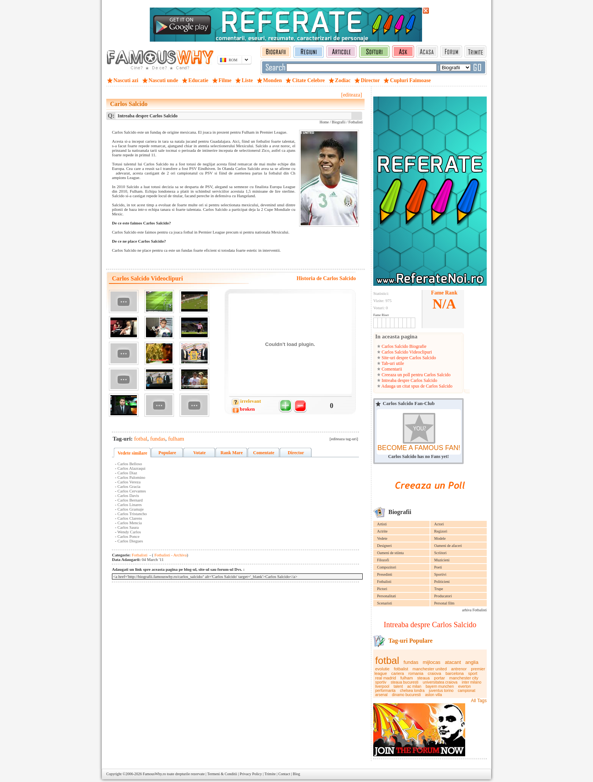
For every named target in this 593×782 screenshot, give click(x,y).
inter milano (471, 682)
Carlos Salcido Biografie (403, 346)
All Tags (479, 700)
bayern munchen (439, 686)
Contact (284, 774)
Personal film (444, 603)
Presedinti (384, 574)
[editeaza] (351, 95)
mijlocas (432, 662)
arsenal (381, 695)
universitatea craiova (440, 682)
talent (398, 686)
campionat (466, 691)
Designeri (384, 546)
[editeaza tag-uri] (344, 438)
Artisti (382, 524)
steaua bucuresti (404, 682)
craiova (434, 673)
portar (439, 678)
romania (416, 673)
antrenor (459, 669)
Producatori (443, 596)
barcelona (455, 673)
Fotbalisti (384, 581)
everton (464, 686)
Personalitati (386, 596)
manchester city (463, 678)
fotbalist (401, 669)
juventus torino (441, 691)
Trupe (438, 589)
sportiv (380, 682)
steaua (423, 678)
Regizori (440, 531)
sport (472, 673)
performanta (385, 691)
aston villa (433, 695)
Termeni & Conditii (222, 774)
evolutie (382, 669)
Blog (296, 774)
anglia (471, 662)
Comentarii (391, 369)
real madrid (385, 678)
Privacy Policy (251, 774)
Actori (439, 524)
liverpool (382, 686)
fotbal (387, 660)
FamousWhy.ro (154, 774)
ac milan (414, 686)
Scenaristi (384, 603)
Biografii (338, 122)
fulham (407, 678)
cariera (397, 673)
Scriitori (440, 553)
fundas (411, 662)
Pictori (382, 589)
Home (324, 122)
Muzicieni (442, 560)
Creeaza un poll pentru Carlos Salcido (415, 374)
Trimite (270, 774)
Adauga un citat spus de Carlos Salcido (416, 386)
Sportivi (440, 574)
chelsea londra (412, 691)
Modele (440, 538)
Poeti (438, 567)
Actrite (382, 531)
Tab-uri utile (392, 363)
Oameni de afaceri (448, 546)
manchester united (430, 669)
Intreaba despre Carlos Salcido (408, 380)
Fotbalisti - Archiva (169, 555)
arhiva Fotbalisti (474, 610)
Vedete (382, 538)
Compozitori (386, 567)
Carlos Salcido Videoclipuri (406, 352)
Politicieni (442, 581)
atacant (453, 662)
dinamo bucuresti (406, 695)
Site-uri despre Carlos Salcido (408, 357)
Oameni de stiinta (390, 553)
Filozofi (383, 560)
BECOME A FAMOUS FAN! (418, 448)
